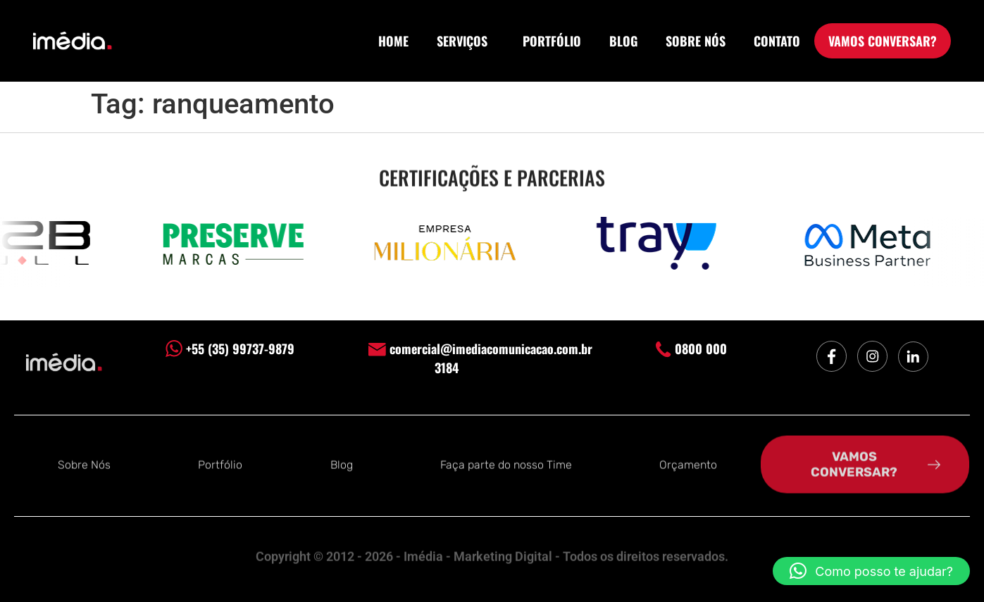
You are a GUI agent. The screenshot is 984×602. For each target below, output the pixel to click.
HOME (393, 41)
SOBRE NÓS (695, 41)
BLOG (623, 41)
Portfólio (220, 463)
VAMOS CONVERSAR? (882, 41)
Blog (341, 463)
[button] (871, 571)
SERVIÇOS (465, 41)
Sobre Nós (84, 463)
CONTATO (777, 41)
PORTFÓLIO (552, 41)
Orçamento (688, 463)
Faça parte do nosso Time (506, 463)
